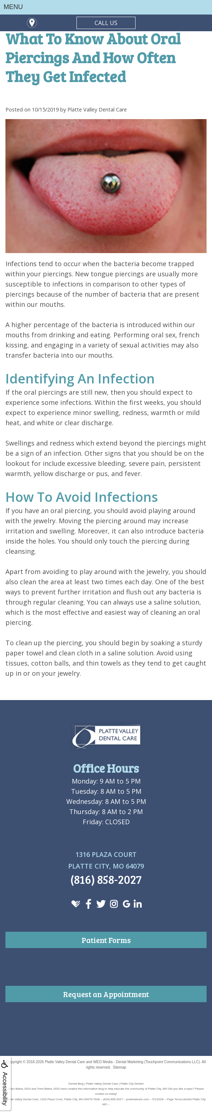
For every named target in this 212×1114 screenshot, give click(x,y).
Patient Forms (106, 940)
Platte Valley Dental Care (65, 1062)
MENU (13, 7)
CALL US (106, 23)
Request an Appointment (106, 994)
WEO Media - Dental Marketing (118, 1062)
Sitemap (119, 1067)
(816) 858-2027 (106, 879)
